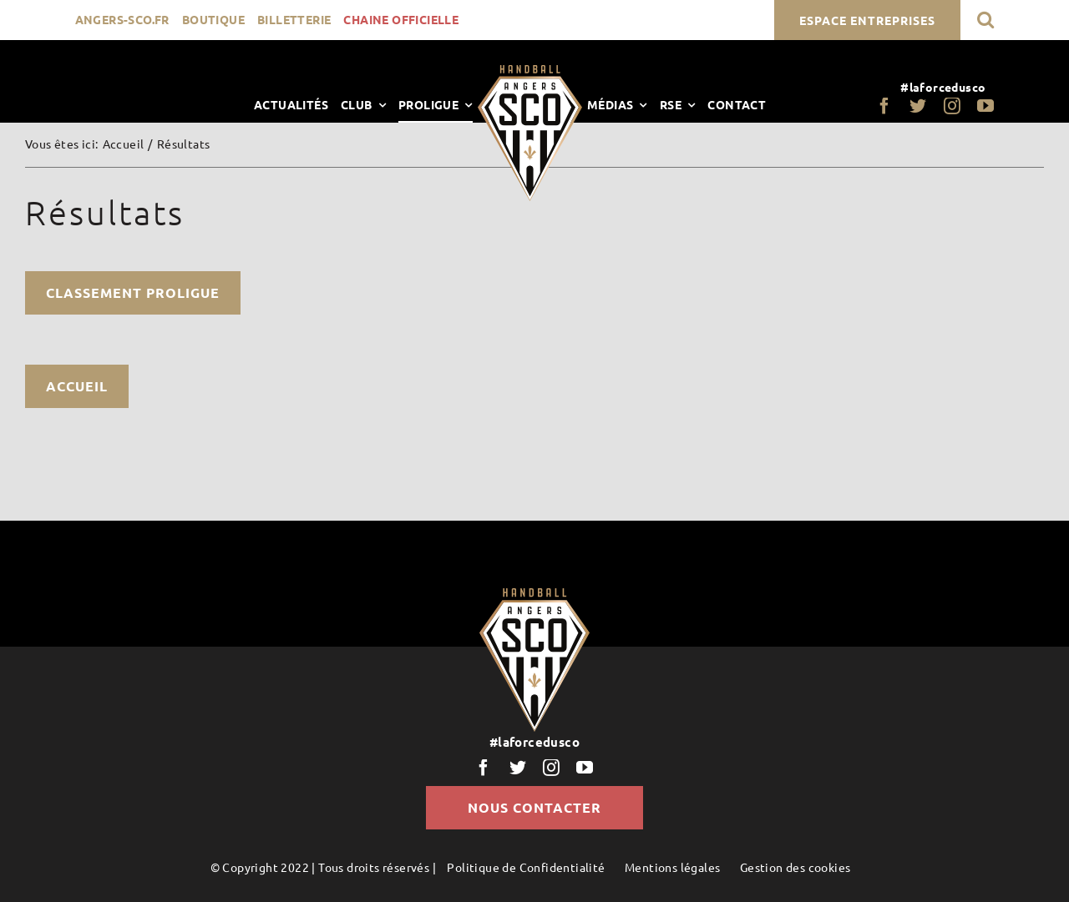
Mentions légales (672, 866)
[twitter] (917, 106)
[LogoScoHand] (530, 70)
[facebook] (884, 106)
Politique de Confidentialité (526, 866)
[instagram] (952, 106)
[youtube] (985, 106)
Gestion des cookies (795, 866)
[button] (985, 19)
